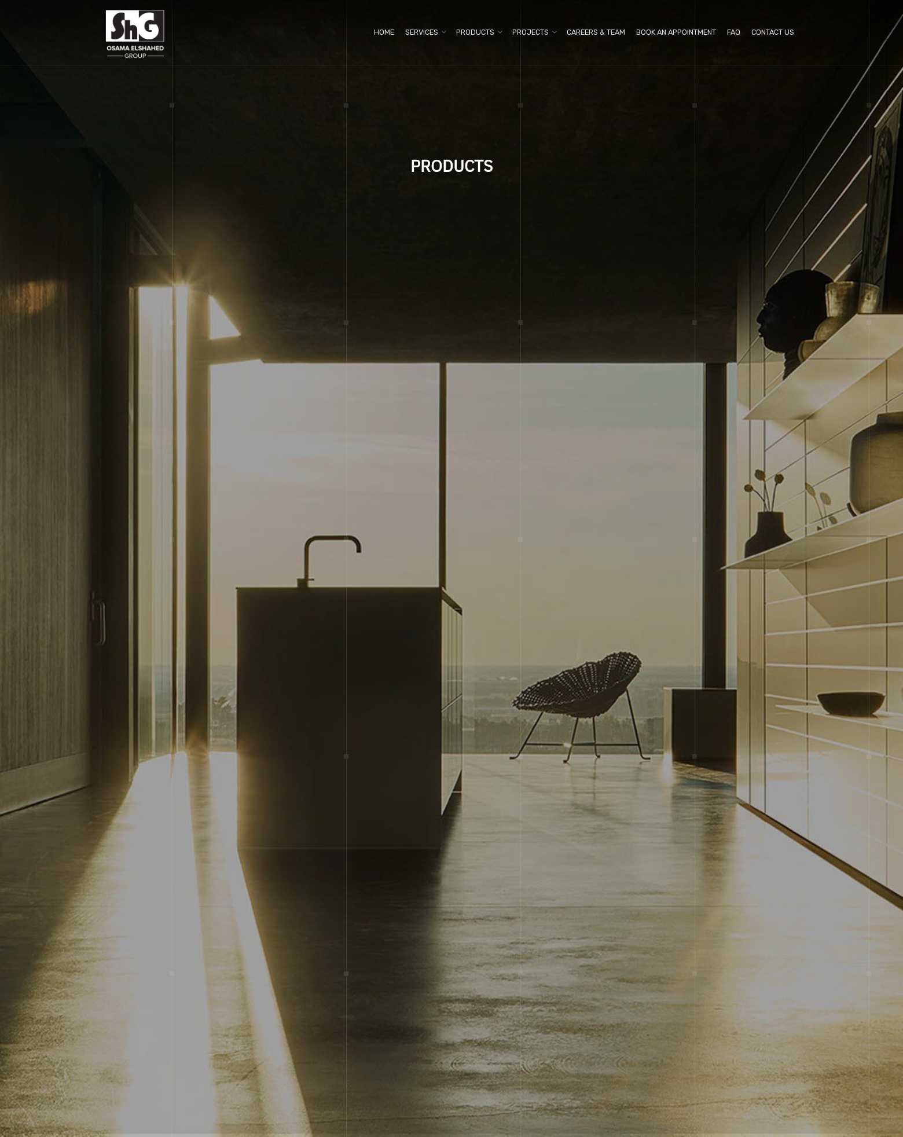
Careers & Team (596, 32)
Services (421, 32)
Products (475, 32)
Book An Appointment (676, 32)
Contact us (772, 32)
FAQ (733, 32)
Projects (530, 32)
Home (384, 32)
